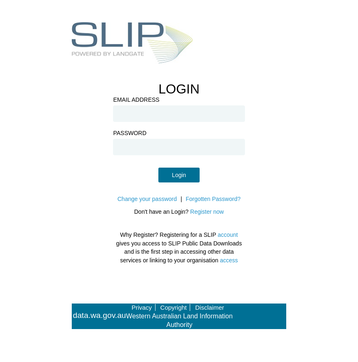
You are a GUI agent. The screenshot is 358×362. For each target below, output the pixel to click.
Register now (207, 211)
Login (179, 175)
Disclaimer (209, 307)
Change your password (147, 199)
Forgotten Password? (213, 199)
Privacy (142, 307)
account (228, 234)
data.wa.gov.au (99, 315)
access (229, 260)
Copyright (173, 307)
